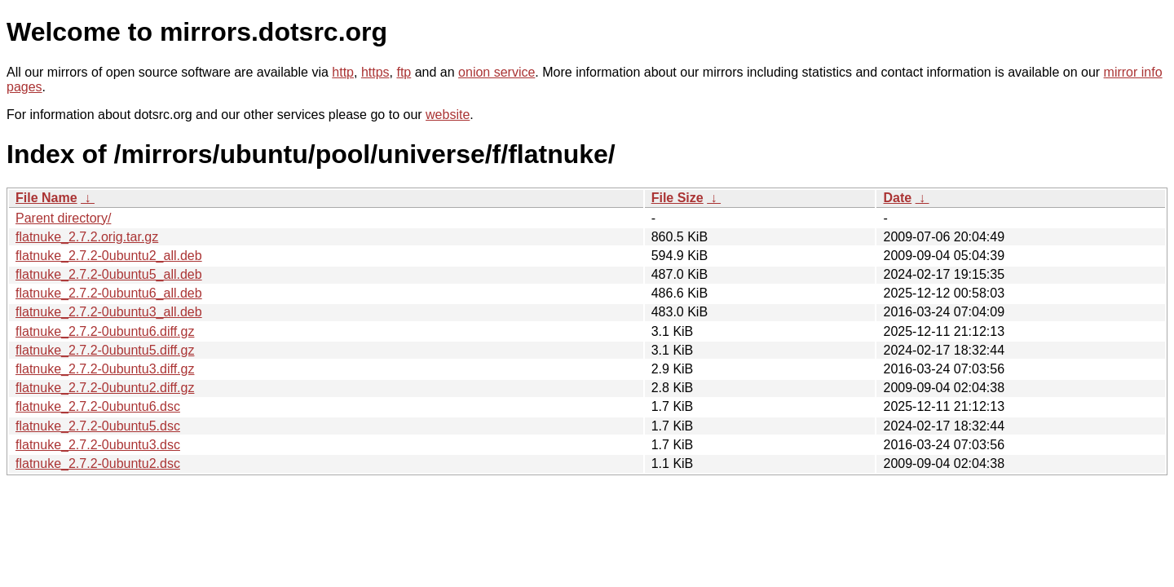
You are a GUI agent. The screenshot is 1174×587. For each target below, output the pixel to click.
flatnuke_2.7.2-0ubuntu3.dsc (97, 445)
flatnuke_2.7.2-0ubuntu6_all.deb (108, 293)
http (343, 72)
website (448, 114)
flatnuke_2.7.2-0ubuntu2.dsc (97, 463)
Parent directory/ (63, 218)
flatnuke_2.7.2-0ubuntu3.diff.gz (104, 369)
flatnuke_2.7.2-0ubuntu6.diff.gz (104, 331)
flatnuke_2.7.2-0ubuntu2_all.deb (108, 256)
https (375, 72)
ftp (403, 72)
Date (897, 198)
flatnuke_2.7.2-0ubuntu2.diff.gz (104, 388)
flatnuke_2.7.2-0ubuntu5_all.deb (108, 274)
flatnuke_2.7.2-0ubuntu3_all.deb (108, 312)
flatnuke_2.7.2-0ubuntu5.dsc (97, 426)
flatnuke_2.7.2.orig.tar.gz (86, 237)
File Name (46, 198)
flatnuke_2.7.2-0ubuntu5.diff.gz (104, 350)
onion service (496, 72)
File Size (677, 198)
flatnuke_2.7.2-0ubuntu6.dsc (97, 406)
